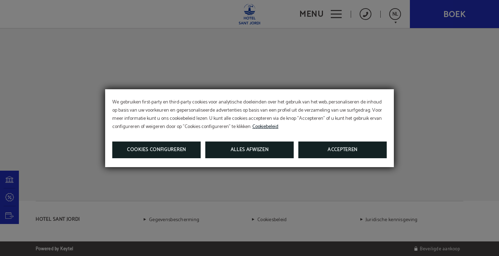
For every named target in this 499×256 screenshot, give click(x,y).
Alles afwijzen (250, 150)
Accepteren (342, 150)
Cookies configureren (156, 150)
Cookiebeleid (265, 127)
